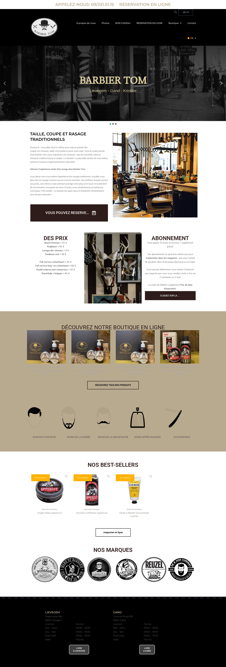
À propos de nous (86, 23)
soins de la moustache (113, 437)
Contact (192, 23)
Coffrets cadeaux (62, 367)
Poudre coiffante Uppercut (91, 512)
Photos (105, 23)
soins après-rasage (147, 437)
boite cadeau (48, 367)
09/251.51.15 (103, 4)
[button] (175, 12)
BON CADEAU (122, 23)
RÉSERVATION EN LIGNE (145, 4)
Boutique (174, 23)
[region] (113, 85)
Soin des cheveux (196, 367)
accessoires (181, 437)
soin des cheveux (44, 437)
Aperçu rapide (64, 332)
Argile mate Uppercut (49, 512)
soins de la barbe (78, 437)
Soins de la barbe (34, 367)
